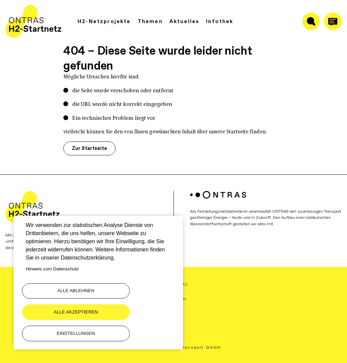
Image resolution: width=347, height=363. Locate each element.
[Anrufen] (333, 22)
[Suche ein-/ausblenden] (311, 22)
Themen (150, 22)
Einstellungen (58, 332)
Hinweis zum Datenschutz (52, 288)
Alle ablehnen (58, 310)
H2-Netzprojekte (104, 22)
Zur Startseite (86, 148)
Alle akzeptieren (137, 310)
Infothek (219, 22)
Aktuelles (184, 22)
